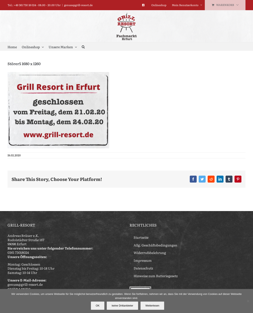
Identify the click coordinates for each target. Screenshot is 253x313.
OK (98, 305)
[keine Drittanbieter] (248, 301)
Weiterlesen (152, 305)
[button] (83, 46)
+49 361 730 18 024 (25, 5)
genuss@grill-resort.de (78, 5)
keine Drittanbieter (122, 305)
